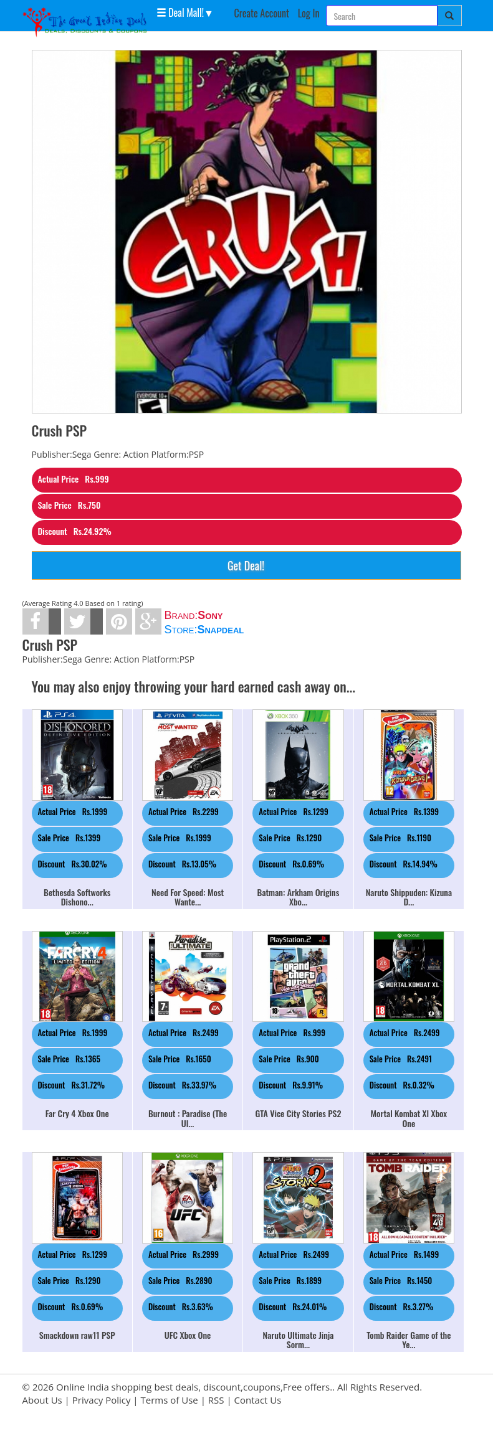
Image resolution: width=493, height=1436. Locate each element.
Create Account (261, 13)
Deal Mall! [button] (180, 12)
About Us (42, 1400)
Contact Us (258, 1400)
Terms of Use (169, 1400)
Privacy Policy (101, 1400)
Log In (309, 13)
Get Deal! (245, 565)
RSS (216, 1400)
